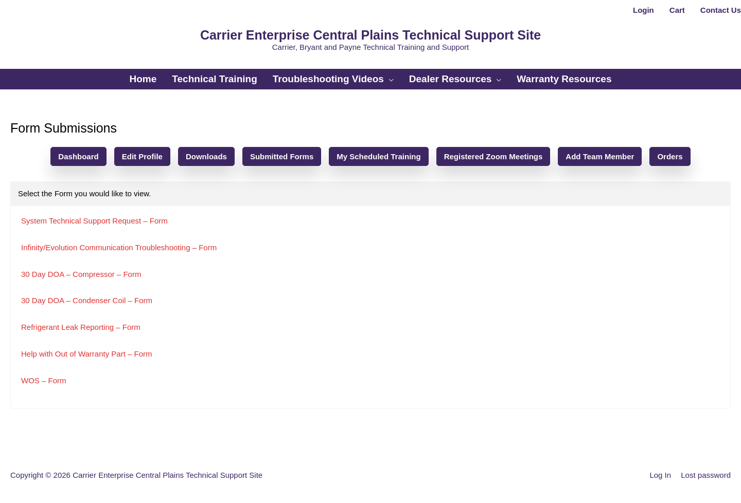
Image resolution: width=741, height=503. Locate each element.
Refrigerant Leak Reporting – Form (80, 327)
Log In (660, 475)
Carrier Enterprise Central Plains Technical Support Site (370, 35)
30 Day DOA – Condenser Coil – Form (86, 300)
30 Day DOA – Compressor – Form (81, 274)
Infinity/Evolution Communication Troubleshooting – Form (119, 247)
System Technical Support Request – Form (94, 220)
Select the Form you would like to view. (84, 193)
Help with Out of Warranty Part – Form (86, 353)
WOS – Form (43, 380)
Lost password (706, 475)
